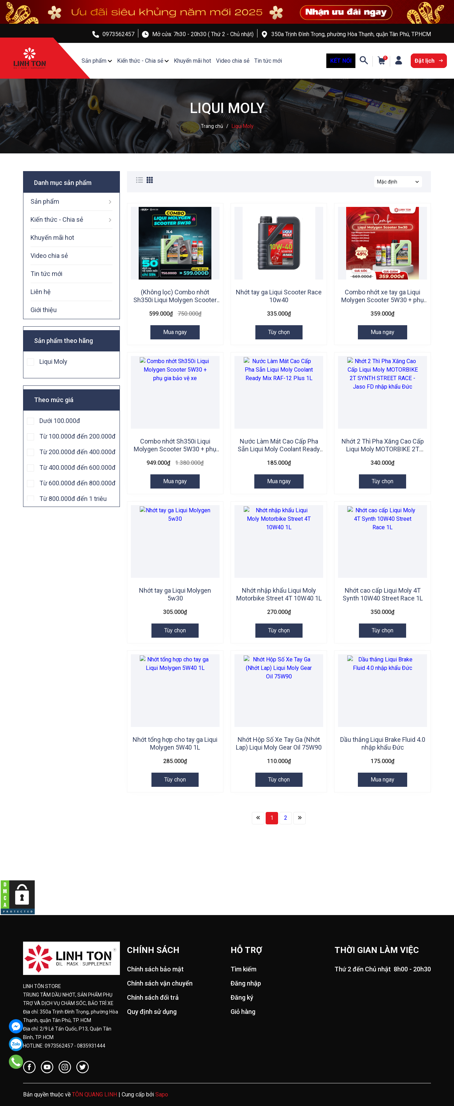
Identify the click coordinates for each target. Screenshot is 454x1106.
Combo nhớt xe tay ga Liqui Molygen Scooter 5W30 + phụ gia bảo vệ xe (382, 299)
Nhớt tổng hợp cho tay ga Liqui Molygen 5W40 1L (175, 743)
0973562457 (118, 34)
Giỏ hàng (243, 1011)
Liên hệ (41, 291)
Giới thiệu (44, 310)
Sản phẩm (94, 60)
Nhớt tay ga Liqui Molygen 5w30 (175, 594)
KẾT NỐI (340, 60)
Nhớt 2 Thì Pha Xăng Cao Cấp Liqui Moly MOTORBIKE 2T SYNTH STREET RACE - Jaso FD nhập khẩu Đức (383, 453)
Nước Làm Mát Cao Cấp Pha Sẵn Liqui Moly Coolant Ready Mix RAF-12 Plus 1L (279, 449)
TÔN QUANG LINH (94, 1094)
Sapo (161, 1094)
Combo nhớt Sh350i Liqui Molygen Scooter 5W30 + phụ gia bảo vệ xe (175, 449)
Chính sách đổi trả (153, 997)
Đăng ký (242, 997)
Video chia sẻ (232, 60)
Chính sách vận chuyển (160, 983)
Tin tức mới (268, 60)
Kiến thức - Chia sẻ (140, 60)
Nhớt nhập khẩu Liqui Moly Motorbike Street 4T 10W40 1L (279, 594)
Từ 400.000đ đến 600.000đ (77, 467)
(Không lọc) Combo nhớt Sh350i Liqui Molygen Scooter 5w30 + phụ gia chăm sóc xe (175, 299)
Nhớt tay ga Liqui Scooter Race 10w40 (279, 296)
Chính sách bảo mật (155, 969)
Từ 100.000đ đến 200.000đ (77, 436)
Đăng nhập (246, 983)
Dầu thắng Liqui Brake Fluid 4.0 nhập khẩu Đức (382, 743)
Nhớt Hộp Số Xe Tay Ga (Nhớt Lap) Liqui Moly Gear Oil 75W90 (279, 743)
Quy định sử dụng (152, 1011)
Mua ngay (175, 332)
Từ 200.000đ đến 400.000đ (77, 452)
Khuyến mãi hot (192, 60)
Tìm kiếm (243, 969)
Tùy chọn (279, 332)
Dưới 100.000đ (59, 420)
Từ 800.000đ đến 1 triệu (73, 498)
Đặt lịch (429, 60)
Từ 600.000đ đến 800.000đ (77, 483)
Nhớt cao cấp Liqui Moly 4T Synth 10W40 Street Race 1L (383, 594)
